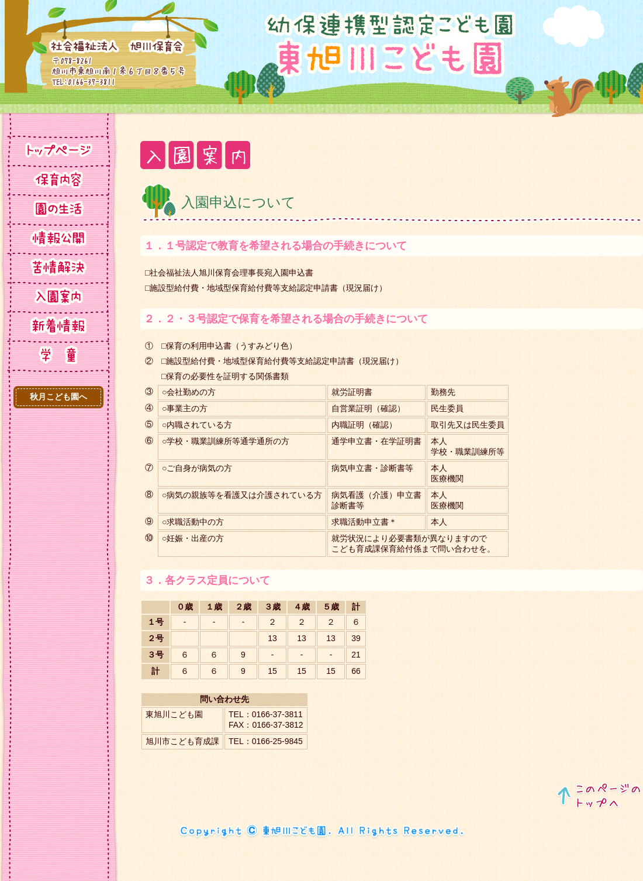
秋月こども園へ (58, 396)
